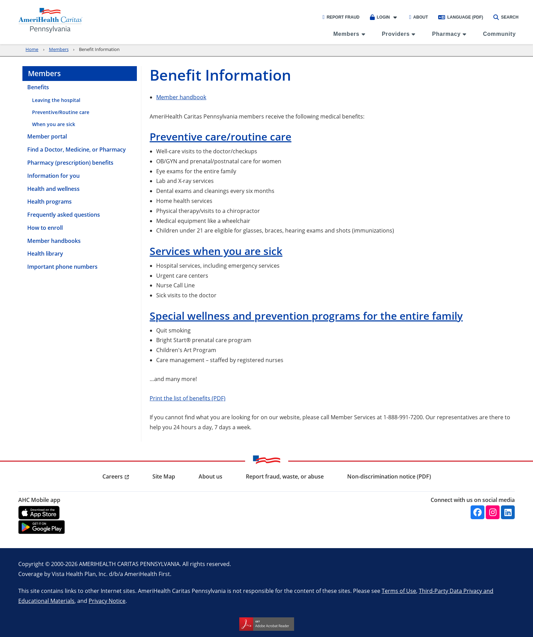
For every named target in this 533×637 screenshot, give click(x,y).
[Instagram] (493, 512)
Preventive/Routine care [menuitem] (60, 112)
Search (506, 17)
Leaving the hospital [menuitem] (56, 100)
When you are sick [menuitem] (53, 124)
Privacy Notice (107, 600)
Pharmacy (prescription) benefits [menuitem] (70, 162)
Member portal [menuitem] (47, 136)
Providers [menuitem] (396, 34)
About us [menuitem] (210, 476)
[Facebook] (477, 512)
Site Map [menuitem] (163, 476)
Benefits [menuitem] (38, 87)
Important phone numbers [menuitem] (62, 266)
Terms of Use (399, 590)
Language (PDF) (460, 17)
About (418, 17)
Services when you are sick (216, 251)
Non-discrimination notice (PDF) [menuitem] (389, 476)
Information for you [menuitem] (53, 175)
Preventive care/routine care (220, 136)
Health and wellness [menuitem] (53, 189)
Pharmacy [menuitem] (446, 34)
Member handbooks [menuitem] (54, 241)
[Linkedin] (508, 512)
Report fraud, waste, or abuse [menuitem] (285, 476)
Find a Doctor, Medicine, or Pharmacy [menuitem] (76, 149)
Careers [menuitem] (112, 476)
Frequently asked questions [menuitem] (63, 214)
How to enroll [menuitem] (45, 228)
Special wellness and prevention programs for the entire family (306, 315)
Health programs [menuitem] (49, 201)
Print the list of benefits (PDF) (187, 398)
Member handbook (181, 97)
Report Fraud (341, 17)
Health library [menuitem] (45, 253)
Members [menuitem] (346, 34)
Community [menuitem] (499, 34)
